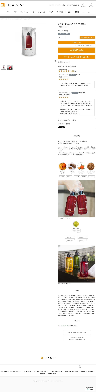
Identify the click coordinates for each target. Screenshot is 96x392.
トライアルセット (60, 12)
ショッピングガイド (15, 371)
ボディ (16, 12)
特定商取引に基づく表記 (71, 371)
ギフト (70, 12)
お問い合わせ (3, 371)
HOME (1, 19)
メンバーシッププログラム (41, 371)
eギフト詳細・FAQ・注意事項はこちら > (84, 45)
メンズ (51, 12)
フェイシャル (25, 12)
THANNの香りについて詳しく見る (77, 332)
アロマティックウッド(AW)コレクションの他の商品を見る (77, 338)
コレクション (41, 12)
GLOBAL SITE (52, 373)
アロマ (9, 12)
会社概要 (90, 371)
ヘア (33, 12)
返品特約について (64, 62)
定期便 (77, 12)
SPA (83, 12)
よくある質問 (27, 371)
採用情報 (42, 373)
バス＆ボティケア (8, 19)
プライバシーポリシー (56, 371)
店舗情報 (83, 371)
